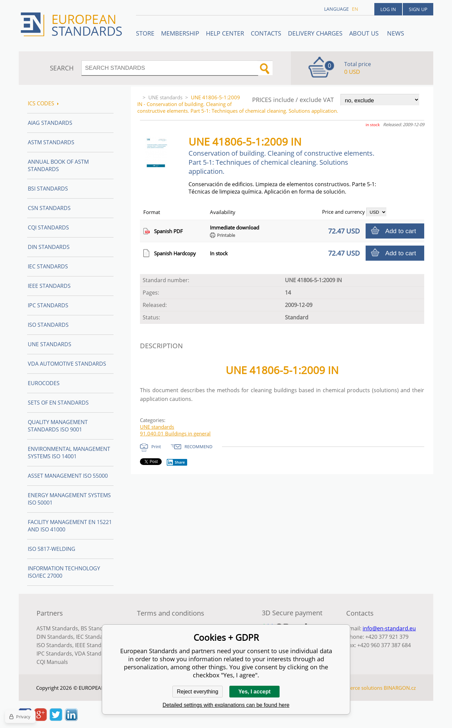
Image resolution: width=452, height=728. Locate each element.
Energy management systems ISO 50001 (69, 498)
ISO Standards (48, 324)
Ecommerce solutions (357, 687)
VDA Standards (94, 653)
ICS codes (43, 103)
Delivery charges (315, 33)
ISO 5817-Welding (51, 549)
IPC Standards (48, 305)
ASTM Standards (51, 142)
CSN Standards (49, 208)
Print (156, 447)
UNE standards (165, 97)
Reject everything (197, 691)
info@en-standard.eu (389, 628)
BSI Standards (48, 188)
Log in (388, 9)
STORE (145, 33)
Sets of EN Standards (58, 402)
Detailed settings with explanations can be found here (226, 705)
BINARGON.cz (400, 687)
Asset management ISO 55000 (68, 475)
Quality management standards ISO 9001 (58, 425)
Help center (225, 33)
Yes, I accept (254, 691)
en (355, 9)
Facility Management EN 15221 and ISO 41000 (70, 525)
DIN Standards (49, 247)
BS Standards (98, 628)
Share (176, 462)
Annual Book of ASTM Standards (58, 165)
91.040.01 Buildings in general (175, 433)
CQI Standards (48, 227)
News (395, 33)
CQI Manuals (52, 662)
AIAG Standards (50, 122)
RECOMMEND (198, 447)
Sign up (418, 9)
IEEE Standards (49, 286)
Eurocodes (44, 383)
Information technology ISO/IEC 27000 (64, 572)
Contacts (266, 33)
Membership (180, 33)
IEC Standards (48, 266)
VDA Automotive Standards (67, 363)
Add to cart (400, 231)
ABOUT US (364, 33)
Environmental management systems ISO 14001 (69, 452)
